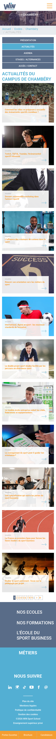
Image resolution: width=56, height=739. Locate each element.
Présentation (28, 40)
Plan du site (28, 701)
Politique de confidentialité (28, 710)
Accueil (6, 29)
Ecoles (18, 29)
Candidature (46, 735)
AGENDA (28, 53)
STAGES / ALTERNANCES (28, 59)
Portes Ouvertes (9, 735)
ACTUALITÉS (28, 46)
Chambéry (32, 29)
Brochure (28, 735)
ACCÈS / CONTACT (28, 66)
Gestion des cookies (28, 714)
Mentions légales (28, 705)
